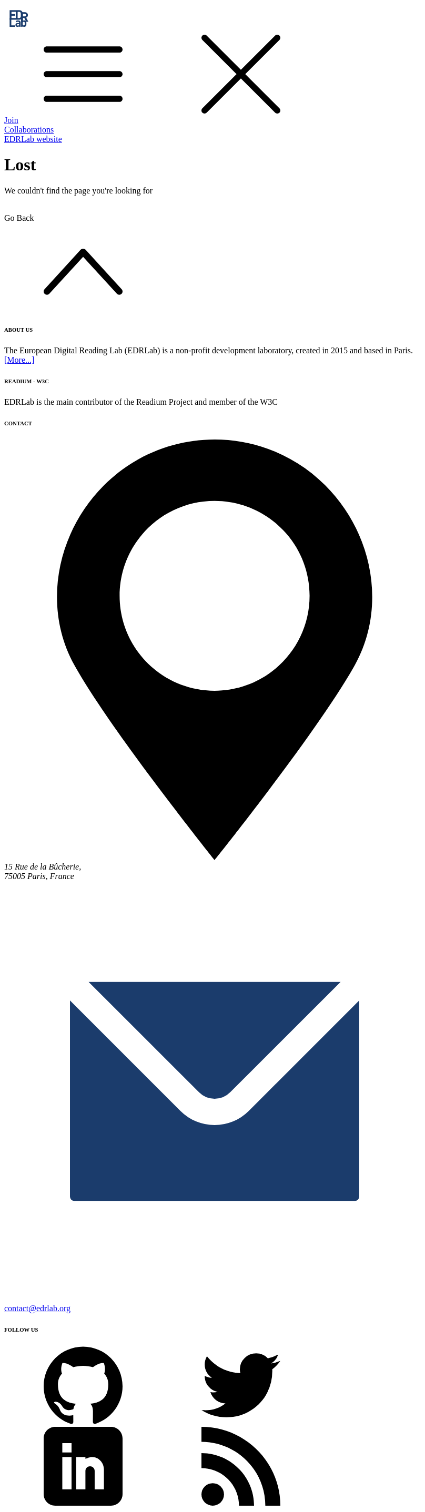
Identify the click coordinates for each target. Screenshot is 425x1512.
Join (11, 120)
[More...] (19, 359)
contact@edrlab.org (37, 1308)
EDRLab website (33, 139)
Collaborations (29, 129)
